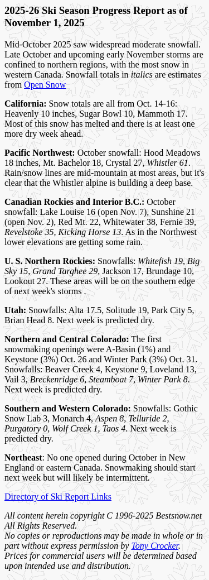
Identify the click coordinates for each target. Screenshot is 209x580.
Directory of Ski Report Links (57, 496)
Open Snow (45, 84)
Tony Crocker (154, 545)
